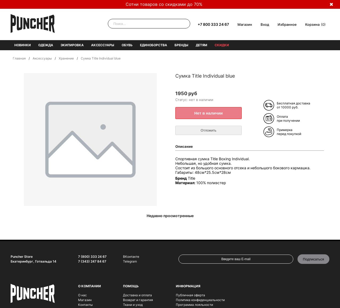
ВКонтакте (131, 257)
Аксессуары (102, 45)
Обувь (127, 45)
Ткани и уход (133, 305)
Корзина (312, 24)
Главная (19, 58)
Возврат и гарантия (138, 300)
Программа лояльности (194, 305)
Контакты (85, 305)
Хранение (66, 58)
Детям (201, 45)
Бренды (181, 45)
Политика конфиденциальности (200, 300)
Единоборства (153, 45)
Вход (265, 24)
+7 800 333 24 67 (213, 24)
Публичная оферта (190, 295)
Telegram (130, 261)
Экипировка (72, 45)
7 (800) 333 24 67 (92, 257)
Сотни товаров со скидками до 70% (164, 4)
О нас (82, 295)
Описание (184, 146)
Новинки (22, 45)
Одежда (45, 45)
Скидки (222, 45)
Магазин (244, 24)
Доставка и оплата (137, 295)
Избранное (287, 24)
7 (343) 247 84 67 (92, 261)
